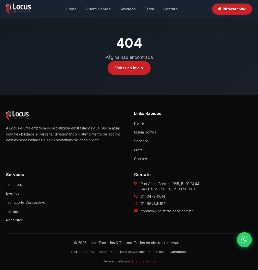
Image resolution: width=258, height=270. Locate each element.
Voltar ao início (129, 67)
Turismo (12, 211)
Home (71, 9)
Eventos (12, 193)
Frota (149, 9)
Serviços (127, 9)
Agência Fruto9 (143, 261)
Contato (170, 9)
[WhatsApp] (244, 239)
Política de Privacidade (89, 252)
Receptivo (14, 220)
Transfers (14, 184)
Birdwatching (232, 9)
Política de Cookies (130, 252)
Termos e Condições (170, 252)
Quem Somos (98, 9)
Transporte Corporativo (25, 202)
